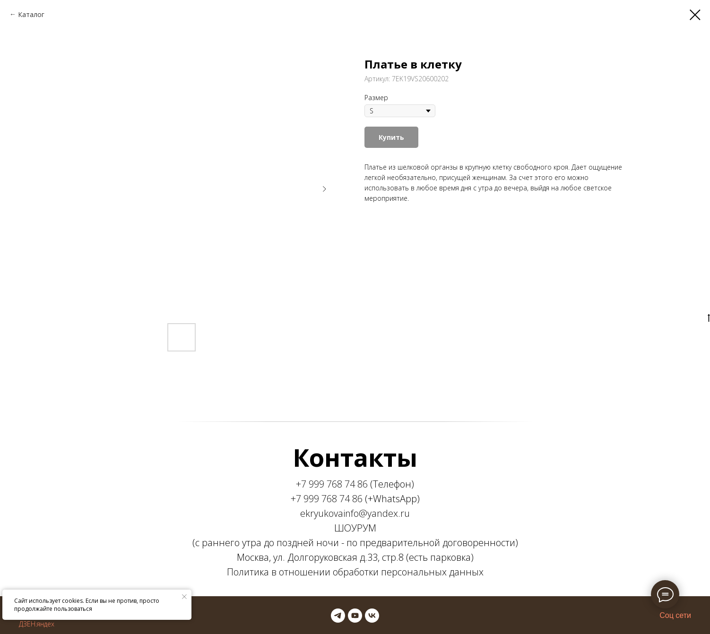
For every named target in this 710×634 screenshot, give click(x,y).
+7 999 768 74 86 (332, 484)
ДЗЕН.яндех (36, 623)
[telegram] (338, 615)
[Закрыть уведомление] (184, 596)
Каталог (31, 14)
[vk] (372, 615)
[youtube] (355, 615)
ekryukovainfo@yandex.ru (355, 513)
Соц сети (675, 615)
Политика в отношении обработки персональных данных (355, 571)
